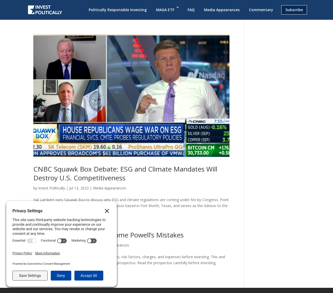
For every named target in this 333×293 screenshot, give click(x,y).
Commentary (261, 9)
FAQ (191, 9)
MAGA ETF (165, 9)
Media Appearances (222, 9)
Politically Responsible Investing (118, 9)
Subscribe (294, 9)
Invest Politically (51, 188)
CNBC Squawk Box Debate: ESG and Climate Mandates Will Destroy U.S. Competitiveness (125, 173)
